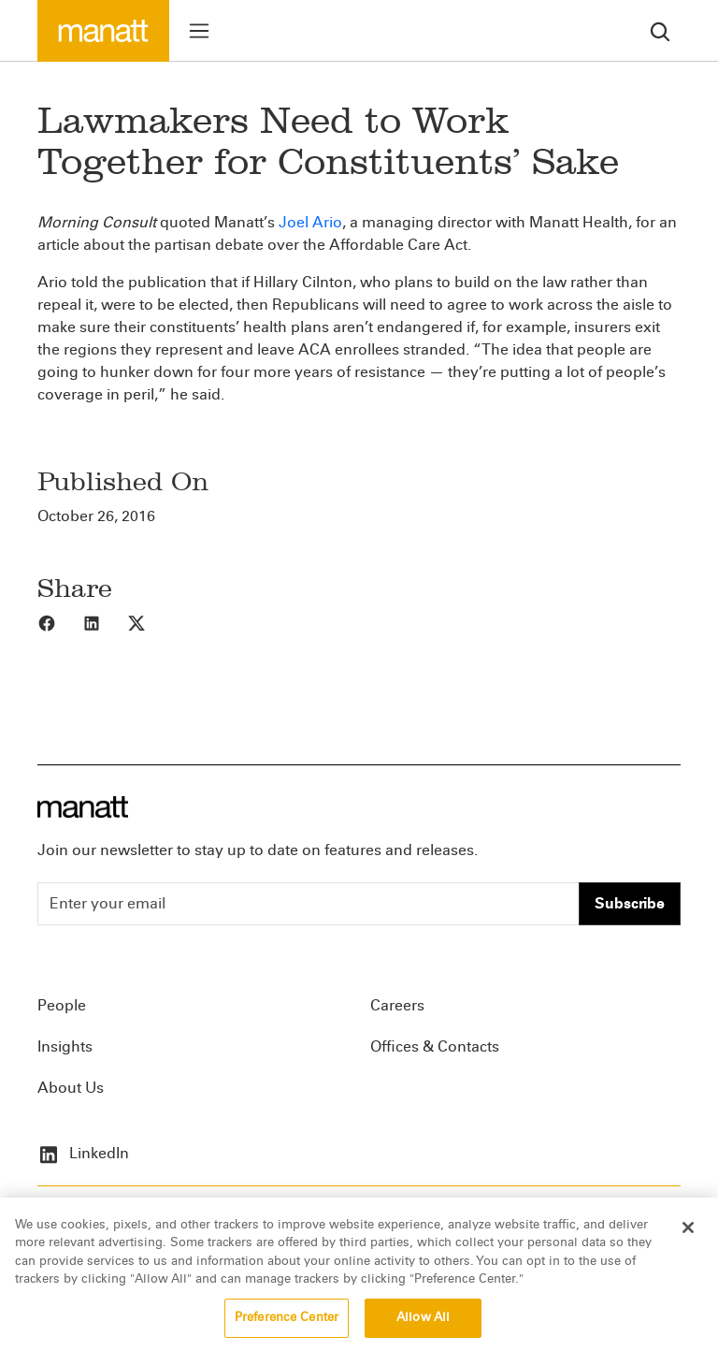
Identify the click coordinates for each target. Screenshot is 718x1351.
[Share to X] (149, 622)
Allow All (423, 1329)
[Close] (688, 1238)
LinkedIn (83, 1153)
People (61, 1005)
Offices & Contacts (434, 1046)
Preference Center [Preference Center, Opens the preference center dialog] (286, 1329)
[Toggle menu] (199, 30)
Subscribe (630, 903)
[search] (660, 30)
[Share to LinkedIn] (104, 622)
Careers (397, 1005)
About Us (70, 1088)
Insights (65, 1046)
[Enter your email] (308, 903)
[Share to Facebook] (59, 622)
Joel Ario (310, 222)
